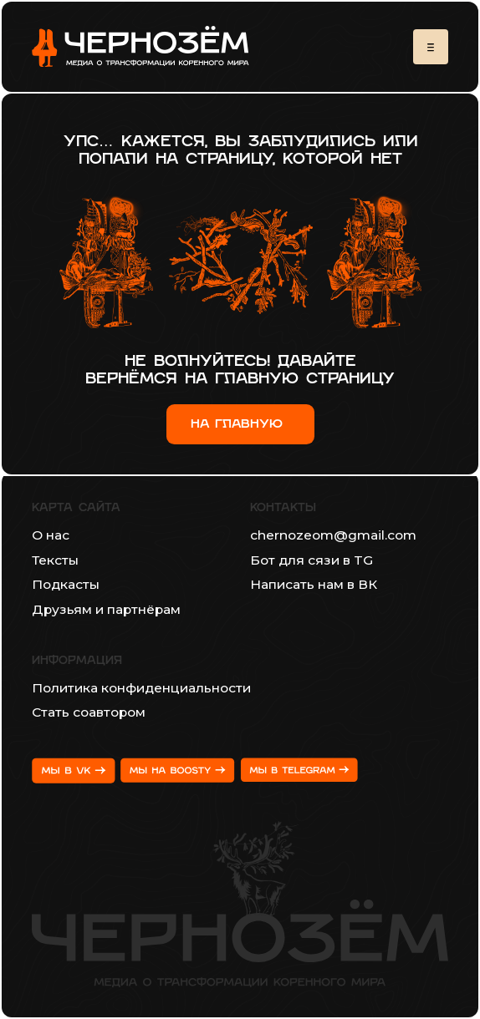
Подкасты (66, 584)
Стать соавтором (89, 712)
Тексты (55, 560)
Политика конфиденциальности (141, 688)
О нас (50, 535)
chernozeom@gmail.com (333, 535)
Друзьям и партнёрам (106, 609)
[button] (430, 46)
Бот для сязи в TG (311, 560)
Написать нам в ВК (313, 584)
